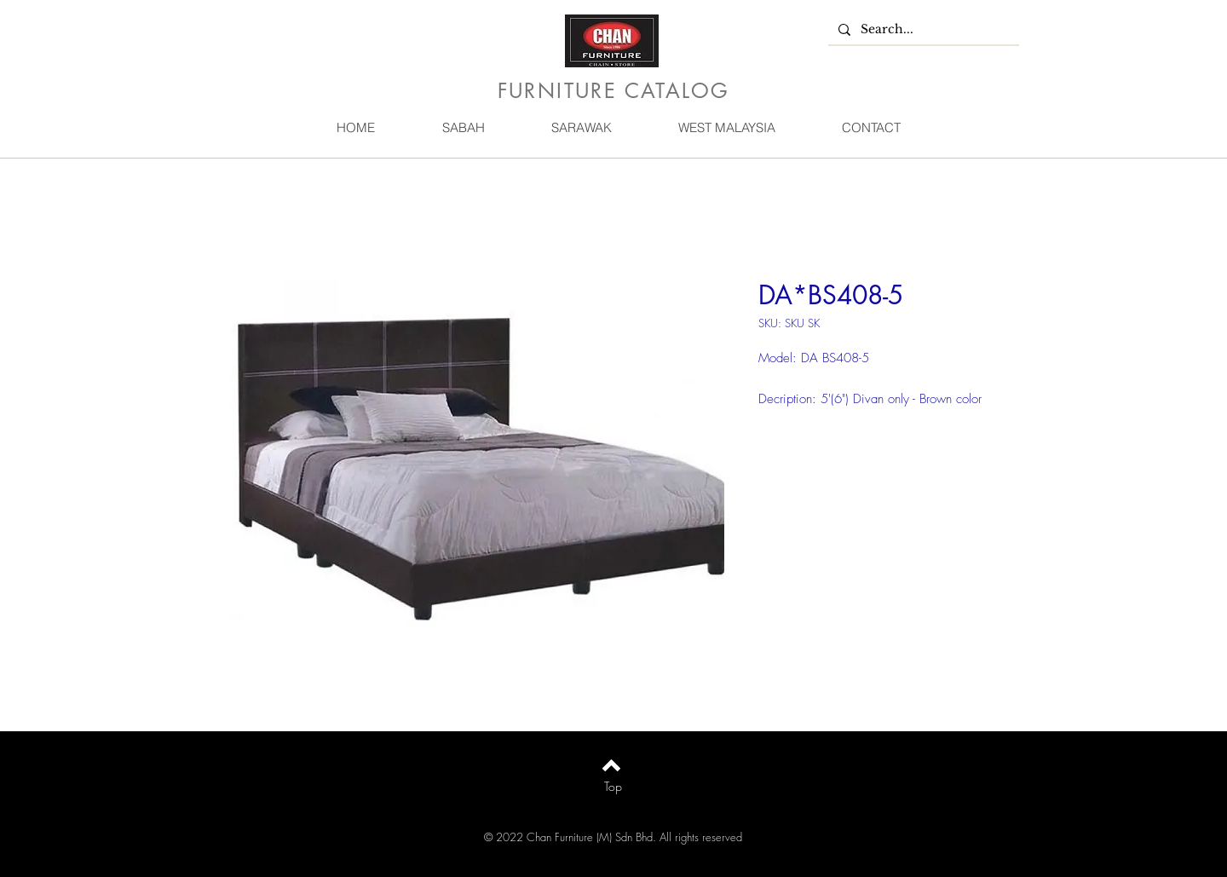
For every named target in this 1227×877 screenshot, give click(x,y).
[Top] (613, 786)
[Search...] (922, 29)
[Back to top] (611, 765)
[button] (462, 127)
